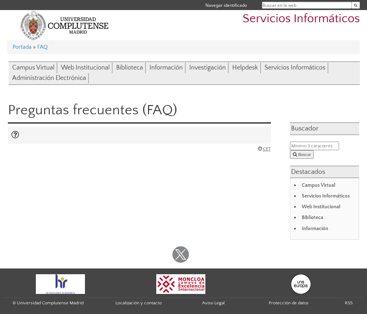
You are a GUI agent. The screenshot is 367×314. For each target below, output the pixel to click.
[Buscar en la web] (356, 5)
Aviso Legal (213, 302)
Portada (22, 47)
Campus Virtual (33, 67)
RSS (349, 302)
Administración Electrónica (49, 78)
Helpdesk (245, 67)
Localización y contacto (138, 302)
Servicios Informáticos (301, 18)
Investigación (207, 67)
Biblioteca (129, 67)
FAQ (42, 47)
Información (166, 67)
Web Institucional (85, 67)
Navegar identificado (226, 5)
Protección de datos (289, 302)
